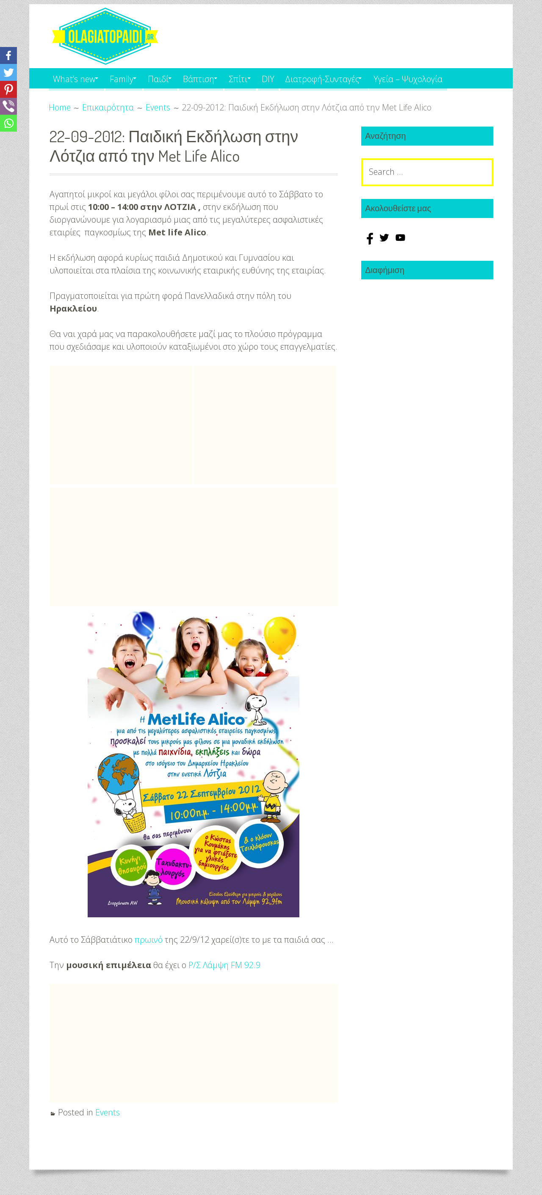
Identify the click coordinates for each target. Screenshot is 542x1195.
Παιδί (168, 78)
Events (107, 1112)
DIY (289, 78)
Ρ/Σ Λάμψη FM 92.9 (225, 965)
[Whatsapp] (8, 123)
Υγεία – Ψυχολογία (437, 78)
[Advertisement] (121, 425)
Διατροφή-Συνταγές (346, 78)
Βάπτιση (212, 78)
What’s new (75, 78)
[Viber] (8, 106)
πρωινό (149, 939)
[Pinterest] (8, 89)
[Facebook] (8, 55)
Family (127, 78)
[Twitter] (8, 72)
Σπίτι (255, 78)
